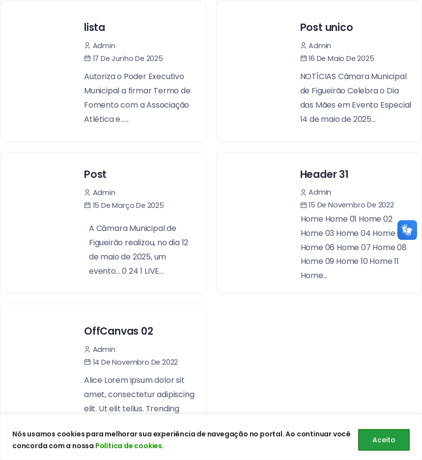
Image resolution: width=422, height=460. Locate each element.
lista (94, 27)
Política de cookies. (129, 446)
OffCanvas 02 (118, 331)
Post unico (326, 27)
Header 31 (324, 174)
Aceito (383, 440)
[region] (211, 437)
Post (95, 174)
